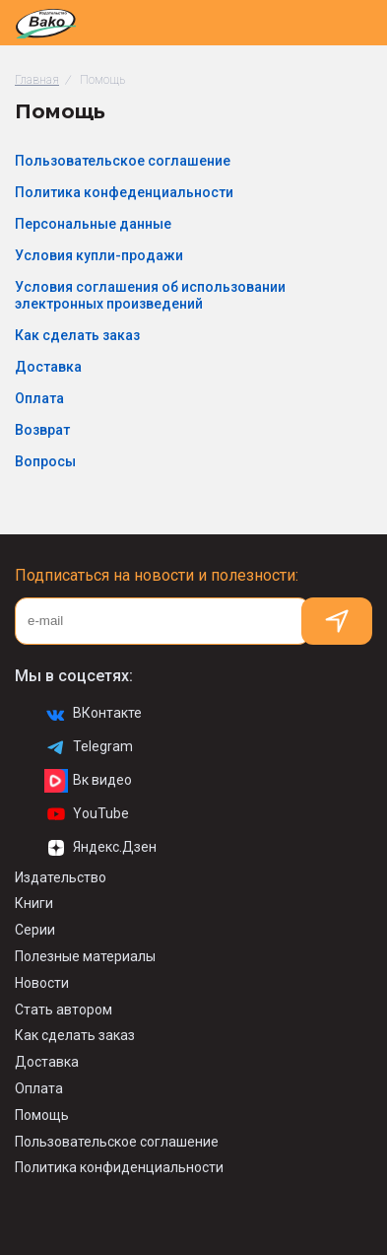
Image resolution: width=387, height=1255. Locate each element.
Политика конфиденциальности (119, 1167)
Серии (35, 930)
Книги (34, 903)
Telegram (88, 747)
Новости (42, 983)
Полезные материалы (85, 956)
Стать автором (63, 1009)
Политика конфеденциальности (124, 192)
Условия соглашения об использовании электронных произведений (150, 295)
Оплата (39, 398)
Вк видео (88, 781)
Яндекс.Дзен (100, 848)
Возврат (42, 430)
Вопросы (45, 461)
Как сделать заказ (77, 335)
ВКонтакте (93, 714)
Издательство (60, 877)
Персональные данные (93, 224)
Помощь (42, 1115)
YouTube (86, 814)
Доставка (48, 367)
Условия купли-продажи (99, 255)
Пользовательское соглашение (122, 161)
